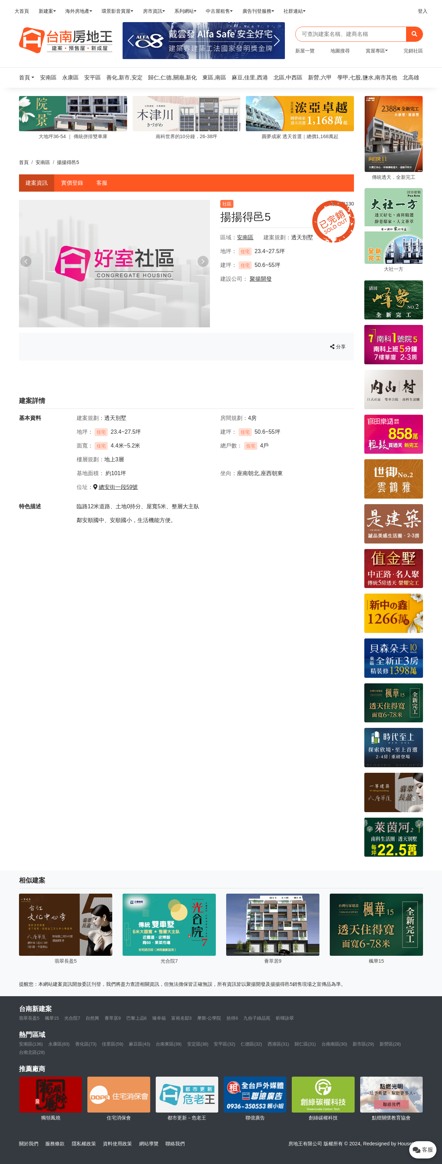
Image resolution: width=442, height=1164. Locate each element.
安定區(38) (198, 1044)
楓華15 (52, 1018)
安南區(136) (31, 1044)
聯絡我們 (175, 1143)
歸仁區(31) (305, 1044)
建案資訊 (37, 183)
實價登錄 (72, 183)
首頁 (24, 162)
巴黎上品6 (136, 1018)
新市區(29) (363, 1044)
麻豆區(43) (139, 1044)
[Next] (276, 40)
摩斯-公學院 (209, 1018)
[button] (28, 77)
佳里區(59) (112, 1044)
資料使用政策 (117, 1143)
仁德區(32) (251, 1044)
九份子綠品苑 (256, 1018)
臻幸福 (159, 1018)
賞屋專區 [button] (375, 51)
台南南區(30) (334, 1044)
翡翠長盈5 (29, 1018)
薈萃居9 (113, 1018)
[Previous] (130, 40)
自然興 (92, 1018)
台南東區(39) (169, 1044)
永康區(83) (59, 1044)
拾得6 (232, 1018)
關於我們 (28, 1143)
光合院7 (72, 1018)
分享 (338, 346)
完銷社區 (413, 51)
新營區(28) (390, 1044)
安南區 (43, 162)
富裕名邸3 (181, 1018)
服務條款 (55, 1143)
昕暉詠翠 (285, 1018)
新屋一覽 (305, 51)
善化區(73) (86, 1044)
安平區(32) (224, 1044)
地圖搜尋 (340, 51)
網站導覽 (148, 1143)
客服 (101, 183)
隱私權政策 (84, 1143)
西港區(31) (278, 1044)
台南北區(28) (32, 1052)
